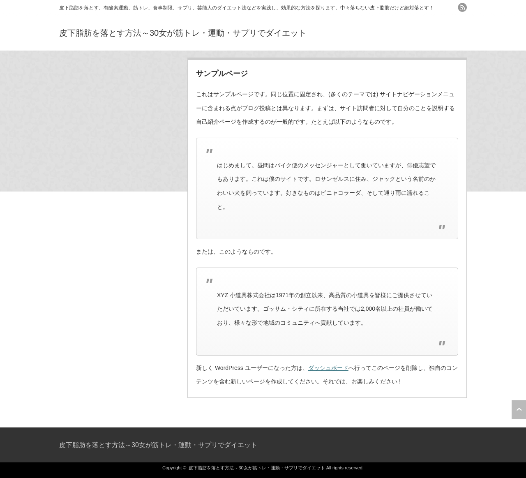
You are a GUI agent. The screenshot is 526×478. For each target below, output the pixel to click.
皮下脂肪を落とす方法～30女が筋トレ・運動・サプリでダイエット (183, 32)
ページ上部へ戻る (519, 409)
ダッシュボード (328, 368)
